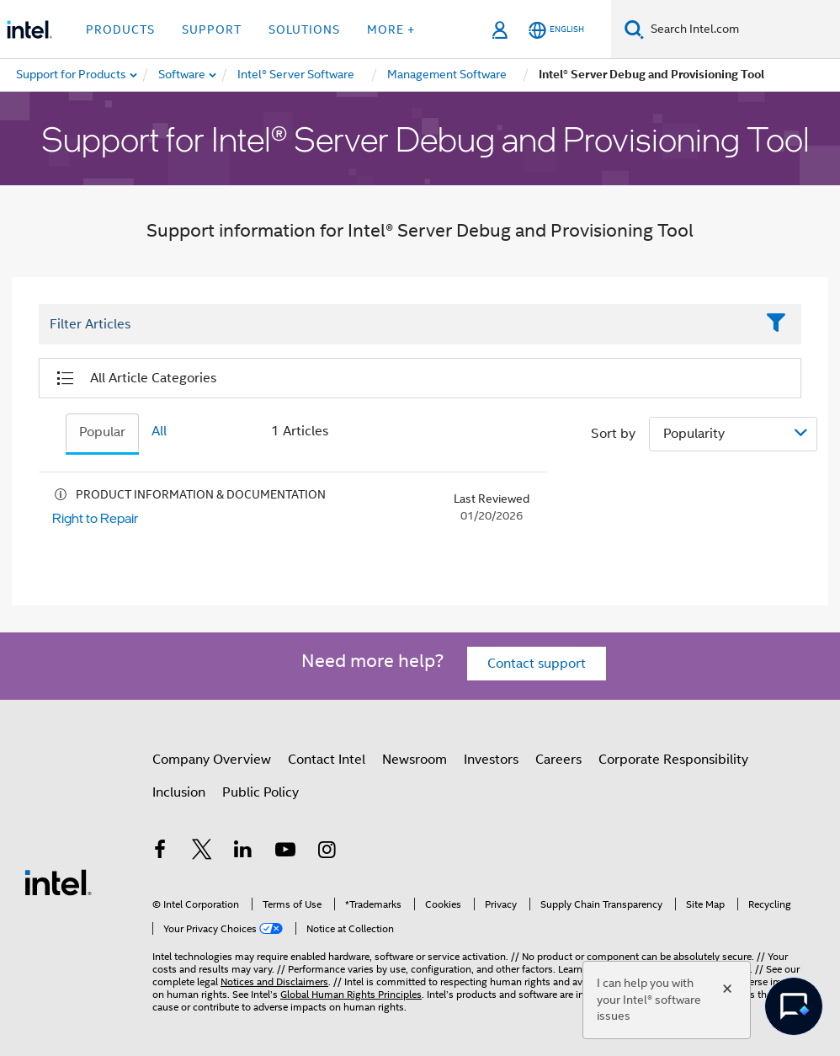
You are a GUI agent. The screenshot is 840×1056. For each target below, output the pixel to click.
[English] (556, 30)
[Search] (634, 29)
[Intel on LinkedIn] (243, 852)
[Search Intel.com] (742, 29)
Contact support (536, 663)
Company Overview (211, 759)
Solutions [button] (304, 29)
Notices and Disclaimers (274, 981)
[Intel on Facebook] (160, 852)
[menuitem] (183, 75)
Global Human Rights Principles (351, 994)
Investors (491, 759)
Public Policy (260, 792)
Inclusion (178, 792)
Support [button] (212, 29)
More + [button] (391, 29)
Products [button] (120, 29)
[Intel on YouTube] (285, 852)
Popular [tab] (102, 432)
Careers (558, 759)
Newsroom (414, 759)
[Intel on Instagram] (326, 852)
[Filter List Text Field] (397, 324)
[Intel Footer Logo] (58, 881)
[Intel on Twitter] (202, 852)
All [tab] (159, 431)
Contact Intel (326, 759)
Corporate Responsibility (673, 759)
